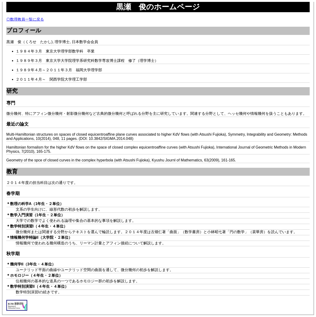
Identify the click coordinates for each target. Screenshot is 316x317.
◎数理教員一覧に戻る (25, 19)
